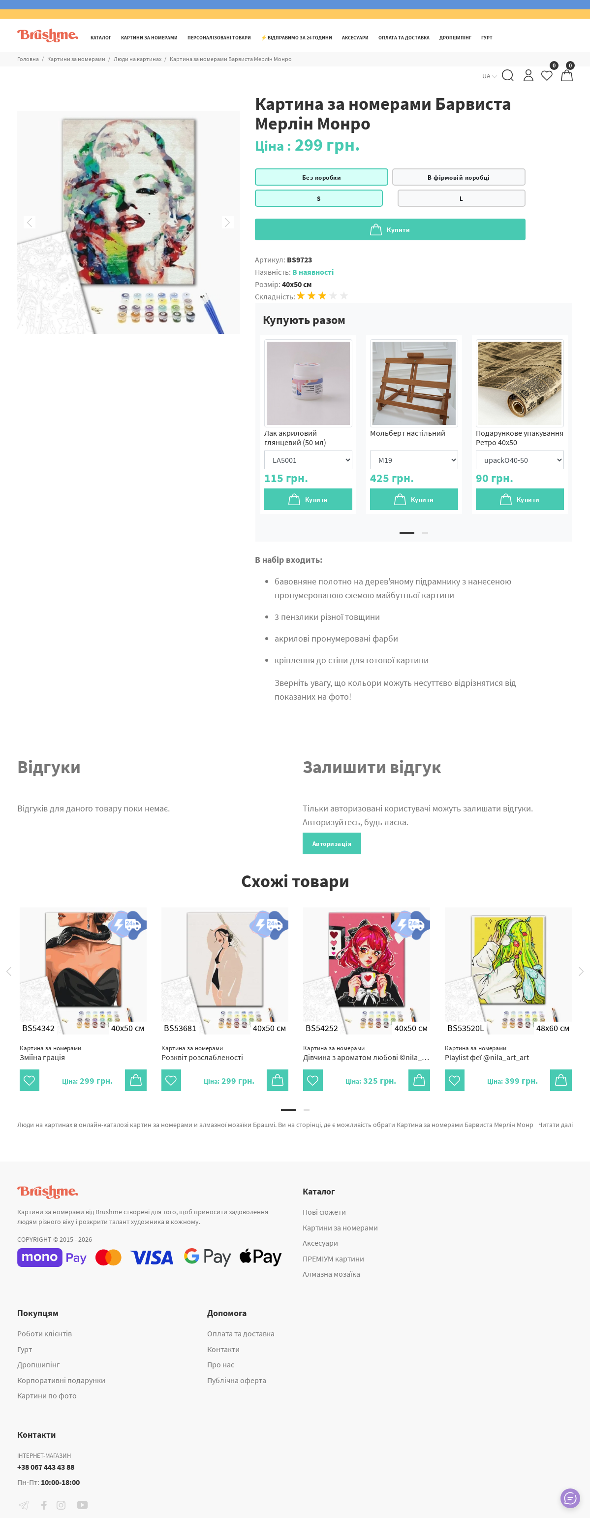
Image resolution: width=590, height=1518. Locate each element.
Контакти (223, 1349)
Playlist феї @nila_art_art (487, 1053)
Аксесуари (320, 1243)
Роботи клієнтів (44, 1333)
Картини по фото (47, 1395)
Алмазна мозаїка (331, 1274)
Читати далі (555, 1124)
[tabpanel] (308, 424)
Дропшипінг (38, 1364)
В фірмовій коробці (459, 177)
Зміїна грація (50, 1053)
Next (228, 222)
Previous (29, 222)
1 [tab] (407, 533)
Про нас (220, 1364)
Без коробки (322, 177)
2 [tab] (425, 533)
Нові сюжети (324, 1212)
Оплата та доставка (241, 1333)
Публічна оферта (236, 1380)
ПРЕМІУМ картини (333, 1258)
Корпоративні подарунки (61, 1380)
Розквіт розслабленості (202, 1053)
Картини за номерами (340, 1227)
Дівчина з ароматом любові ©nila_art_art (366, 1053)
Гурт (24, 1349)
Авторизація (332, 844)
